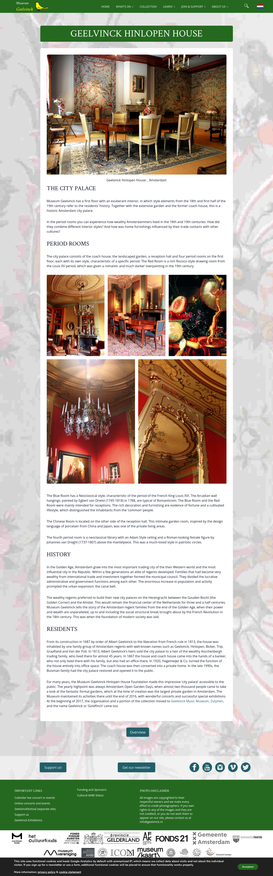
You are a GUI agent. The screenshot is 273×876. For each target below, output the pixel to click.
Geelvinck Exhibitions (28, 820)
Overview (137, 732)
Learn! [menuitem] (169, 6)
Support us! (53, 767)
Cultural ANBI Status (90, 795)
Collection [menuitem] (148, 6)
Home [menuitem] (105, 6)
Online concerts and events (32, 803)
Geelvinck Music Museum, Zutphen (197, 701)
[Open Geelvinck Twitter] (246, 767)
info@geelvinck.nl (151, 822)
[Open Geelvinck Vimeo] (233, 767)
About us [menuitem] (220, 6)
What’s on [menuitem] (124, 6)
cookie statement (70, 872)
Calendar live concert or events (35, 798)
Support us (22, 814)
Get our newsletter (136, 767)
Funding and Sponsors (92, 790)
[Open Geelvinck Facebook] (194, 767)
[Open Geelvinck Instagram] (220, 767)
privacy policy (46, 872)
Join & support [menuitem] (193, 6)
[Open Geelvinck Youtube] (207, 767)
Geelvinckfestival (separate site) (35, 809)
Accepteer (246, 867)
